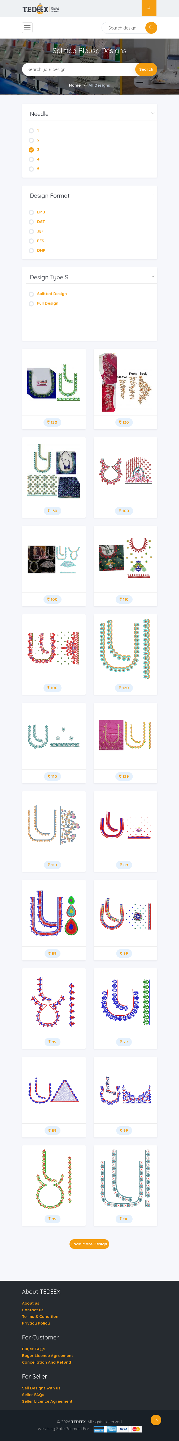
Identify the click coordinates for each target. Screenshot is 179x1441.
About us (30, 1303)
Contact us (32, 1309)
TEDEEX (78, 1421)
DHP (37, 250)
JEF (36, 231)
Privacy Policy (36, 1323)
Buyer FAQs (33, 1348)
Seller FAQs (33, 1394)
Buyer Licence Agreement (47, 1355)
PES (36, 240)
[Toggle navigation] (27, 27)
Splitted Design (48, 293)
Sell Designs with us (41, 1387)
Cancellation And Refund (46, 1362)
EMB (37, 212)
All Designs (99, 85)
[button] (91, 114)
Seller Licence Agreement (47, 1401)
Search (146, 69)
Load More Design (89, 1243)
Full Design (43, 303)
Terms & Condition (40, 1316)
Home (75, 85)
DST (37, 221)
